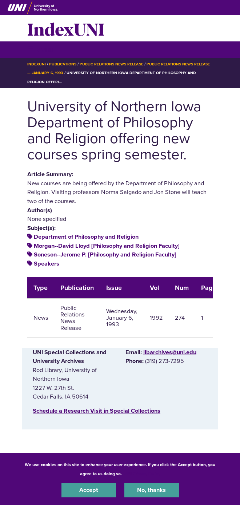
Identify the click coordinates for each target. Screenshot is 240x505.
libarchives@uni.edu (169, 352)
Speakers (46, 263)
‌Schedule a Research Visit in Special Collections (96, 411)
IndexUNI (65, 28)
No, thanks (151, 490)
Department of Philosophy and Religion (86, 237)
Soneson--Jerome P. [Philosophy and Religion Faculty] (105, 254)
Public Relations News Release (111, 64)
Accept (88, 490)
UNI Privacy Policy (142, 473)
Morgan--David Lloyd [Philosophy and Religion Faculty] (107, 246)
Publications (62, 64)
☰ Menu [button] (40, 49)
